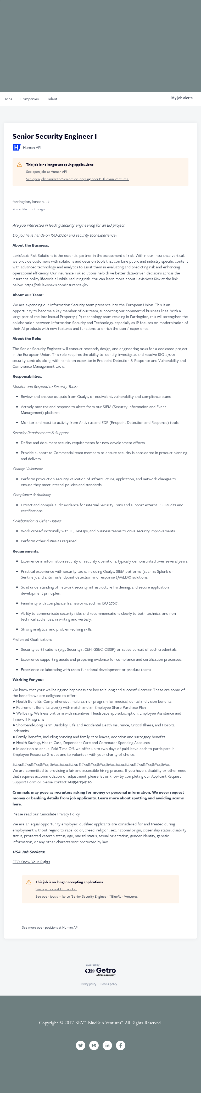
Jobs (129, 11)
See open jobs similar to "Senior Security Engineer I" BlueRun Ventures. (77, 178)
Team (53, 11)
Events (108, 11)
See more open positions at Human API (50, 927)
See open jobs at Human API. (47, 171)
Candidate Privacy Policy (60, 814)
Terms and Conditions (100, 1029)
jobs (8, 99)
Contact (180, 11)
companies (29, 99)
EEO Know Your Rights (31, 862)
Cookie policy (108, 984)
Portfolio (79, 11)
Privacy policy (88, 984)
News (149, 11)
